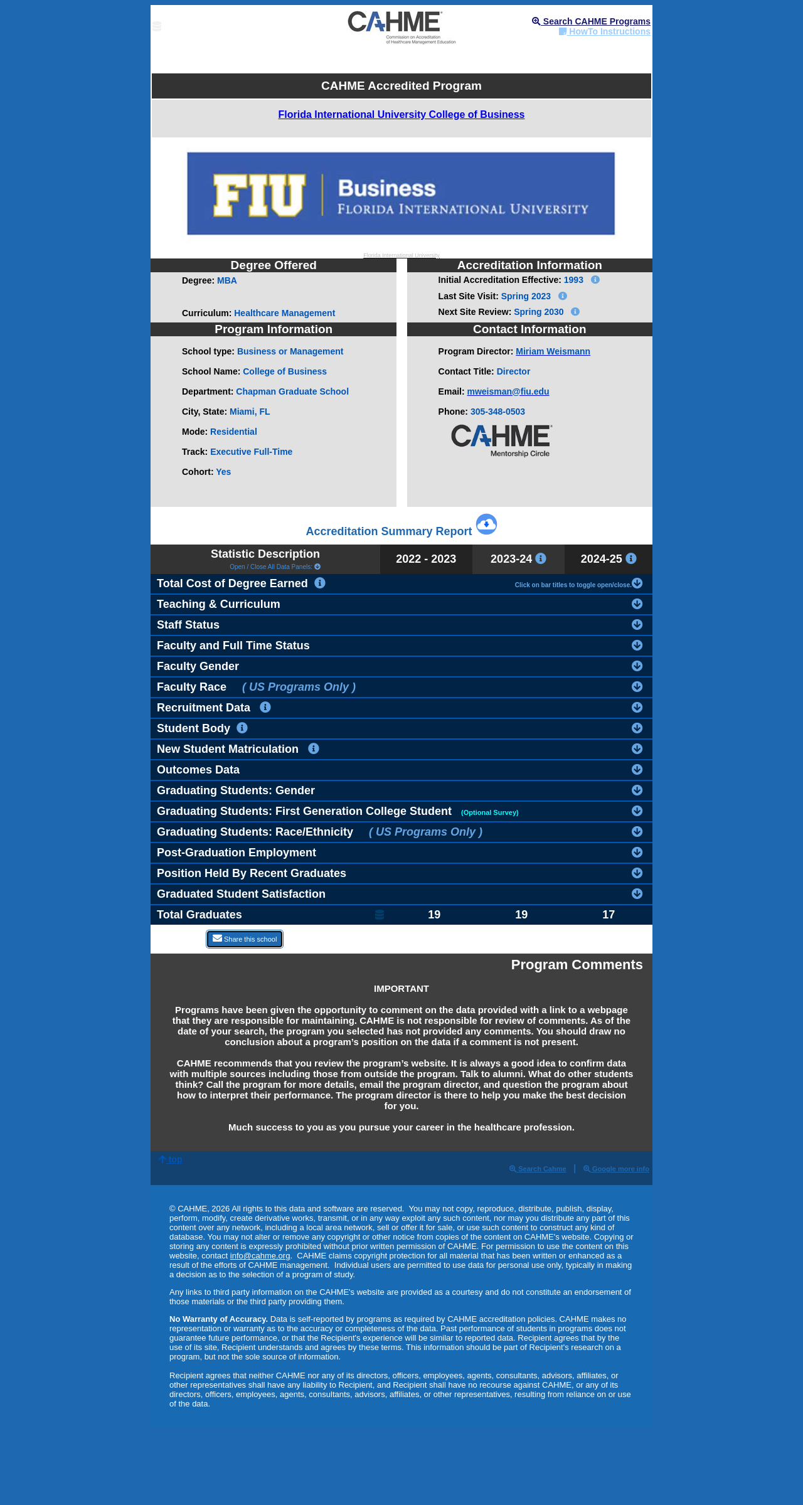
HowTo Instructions (605, 31)
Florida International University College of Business (402, 114)
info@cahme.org (260, 1255)
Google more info (616, 1169)
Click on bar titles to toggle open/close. (579, 582)
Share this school (245, 938)
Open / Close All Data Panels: (265, 566)
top (171, 1159)
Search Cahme (537, 1169)
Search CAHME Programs (591, 21)
